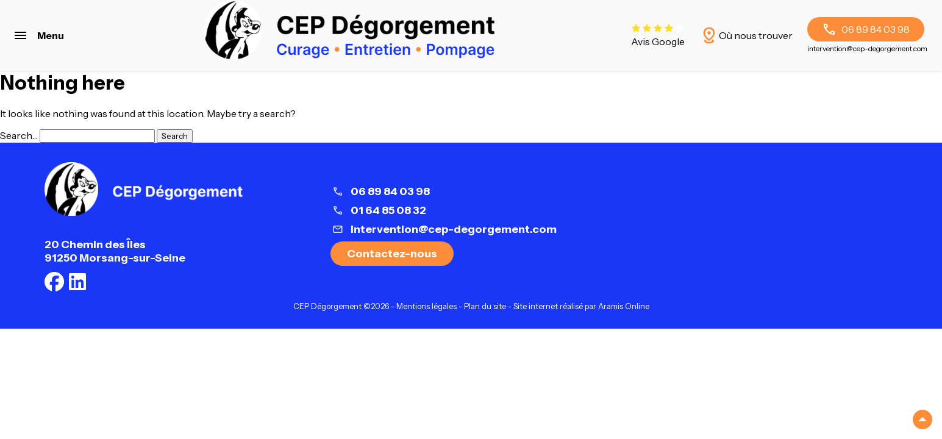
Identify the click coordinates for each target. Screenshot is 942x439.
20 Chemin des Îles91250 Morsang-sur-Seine (115, 251)
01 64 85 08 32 (388, 210)
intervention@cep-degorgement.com (867, 48)
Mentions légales (426, 306)
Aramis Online (623, 306)
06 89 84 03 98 (866, 29)
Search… (19, 135)
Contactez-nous (392, 253)
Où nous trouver (746, 35)
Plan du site (485, 306)
